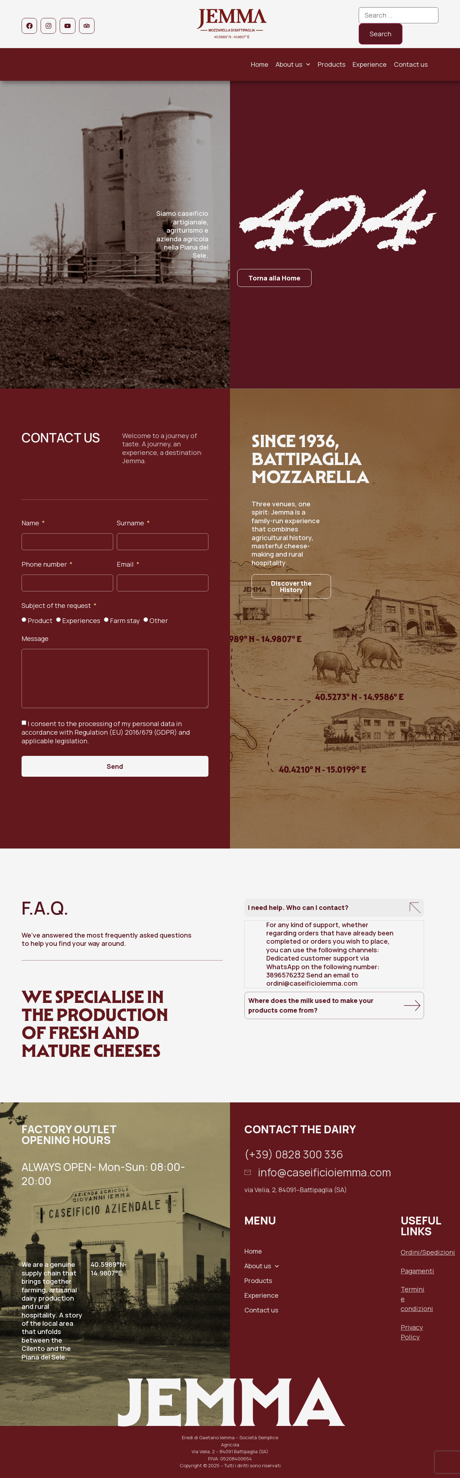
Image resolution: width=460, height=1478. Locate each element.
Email (126, 564)
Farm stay (125, 620)
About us (293, 64)
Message (35, 639)
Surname (131, 523)
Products (331, 64)
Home (259, 64)
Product (40, 620)
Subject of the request (57, 606)
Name (31, 523)
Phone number (45, 564)
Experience (370, 64)
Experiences (81, 620)
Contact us (411, 64)
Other (159, 620)
